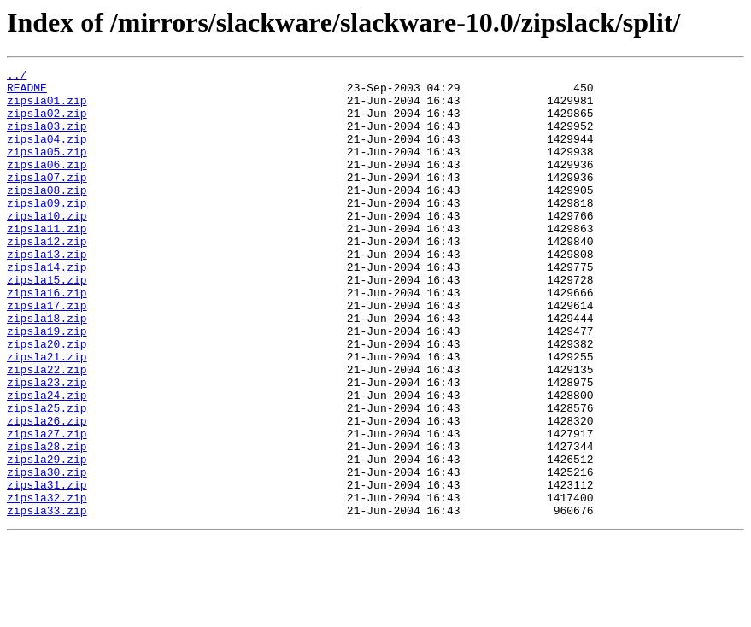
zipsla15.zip (47, 323)
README (27, 92)
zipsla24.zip (47, 461)
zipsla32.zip (47, 584)
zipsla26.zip (47, 492)
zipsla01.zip (47, 107)
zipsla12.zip (47, 276)
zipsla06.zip (47, 184)
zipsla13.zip (47, 292)
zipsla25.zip (47, 476)
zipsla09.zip (47, 230)
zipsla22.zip (47, 430)
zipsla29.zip (47, 538)
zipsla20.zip (47, 399)
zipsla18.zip (47, 369)
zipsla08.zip (47, 215)
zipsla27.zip (47, 507)
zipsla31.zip (47, 569)
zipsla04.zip (47, 153)
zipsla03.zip (47, 138)
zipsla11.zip (47, 261)
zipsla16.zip (47, 338)
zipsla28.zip (47, 522)
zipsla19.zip (47, 384)
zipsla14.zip (47, 307)
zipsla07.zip (47, 200)
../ (16, 77)
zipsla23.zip (47, 446)
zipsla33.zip (47, 599)
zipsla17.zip (47, 353)
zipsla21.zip (47, 415)
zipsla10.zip (47, 246)
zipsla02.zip (47, 123)
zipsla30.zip (47, 553)
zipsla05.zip (47, 169)
